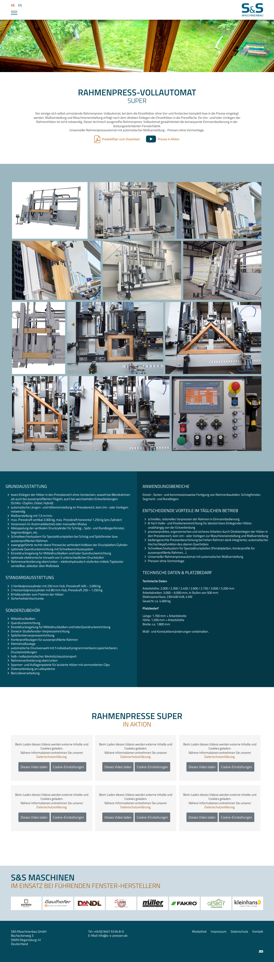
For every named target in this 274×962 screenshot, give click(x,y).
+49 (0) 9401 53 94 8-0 (108, 931)
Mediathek (199, 931)
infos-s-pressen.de (113, 935)
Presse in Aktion (168, 139)
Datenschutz (239, 931)
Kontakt (257, 931)
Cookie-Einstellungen (68, 766)
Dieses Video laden (34, 766)
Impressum (218, 931)
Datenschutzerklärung (51, 756)
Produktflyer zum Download (121, 139)
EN (20, 5)
